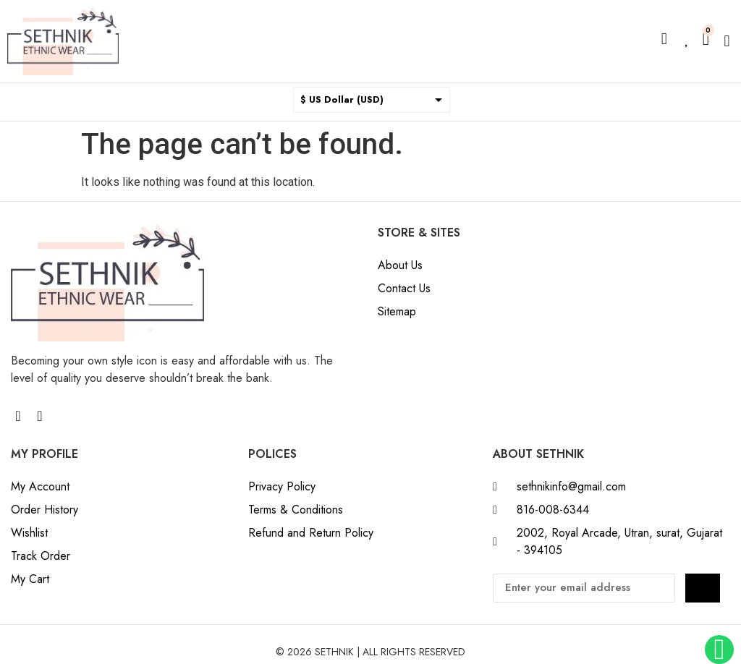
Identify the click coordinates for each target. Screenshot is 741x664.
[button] (727, 42)
